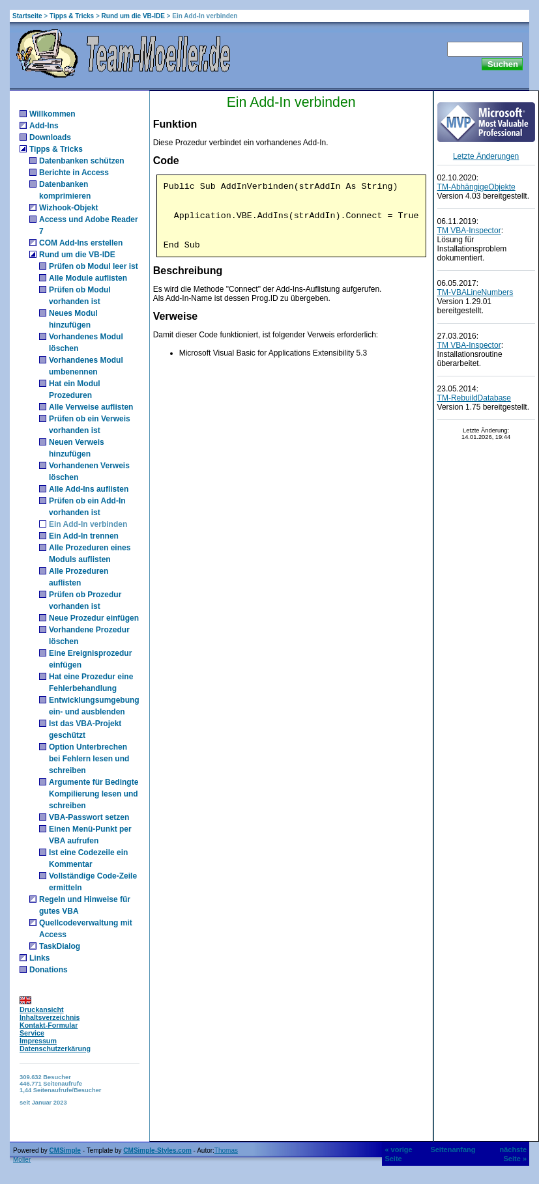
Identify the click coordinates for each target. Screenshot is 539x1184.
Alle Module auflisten (88, 278)
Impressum (38, 1041)
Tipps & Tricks (72, 16)
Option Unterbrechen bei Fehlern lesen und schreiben (89, 758)
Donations (48, 969)
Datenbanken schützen (81, 160)
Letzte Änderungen (486, 156)
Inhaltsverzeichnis (50, 1017)
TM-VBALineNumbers (475, 292)
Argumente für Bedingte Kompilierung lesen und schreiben (93, 794)
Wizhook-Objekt (68, 207)
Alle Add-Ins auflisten (88, 489)
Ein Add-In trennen (84, 536)
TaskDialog (59, 946)
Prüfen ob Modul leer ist (93, 266)
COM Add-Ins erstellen (81, 242)
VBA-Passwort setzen (89, 817)
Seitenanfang (452, 1149)
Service (32, 1033)
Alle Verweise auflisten (91, 407)
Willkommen (52, 114)
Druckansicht (42, 1009)
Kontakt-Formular (49, 1025)
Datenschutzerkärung (55, 1048)
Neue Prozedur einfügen (94, 618)
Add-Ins (44, 125)
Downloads (50, 137)
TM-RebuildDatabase (474, 397)
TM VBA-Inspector (469, 230)
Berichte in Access (74, 172)
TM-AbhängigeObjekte (476, 186)
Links (39, 958)
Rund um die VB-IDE (133, 16)
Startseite (27, 16)
